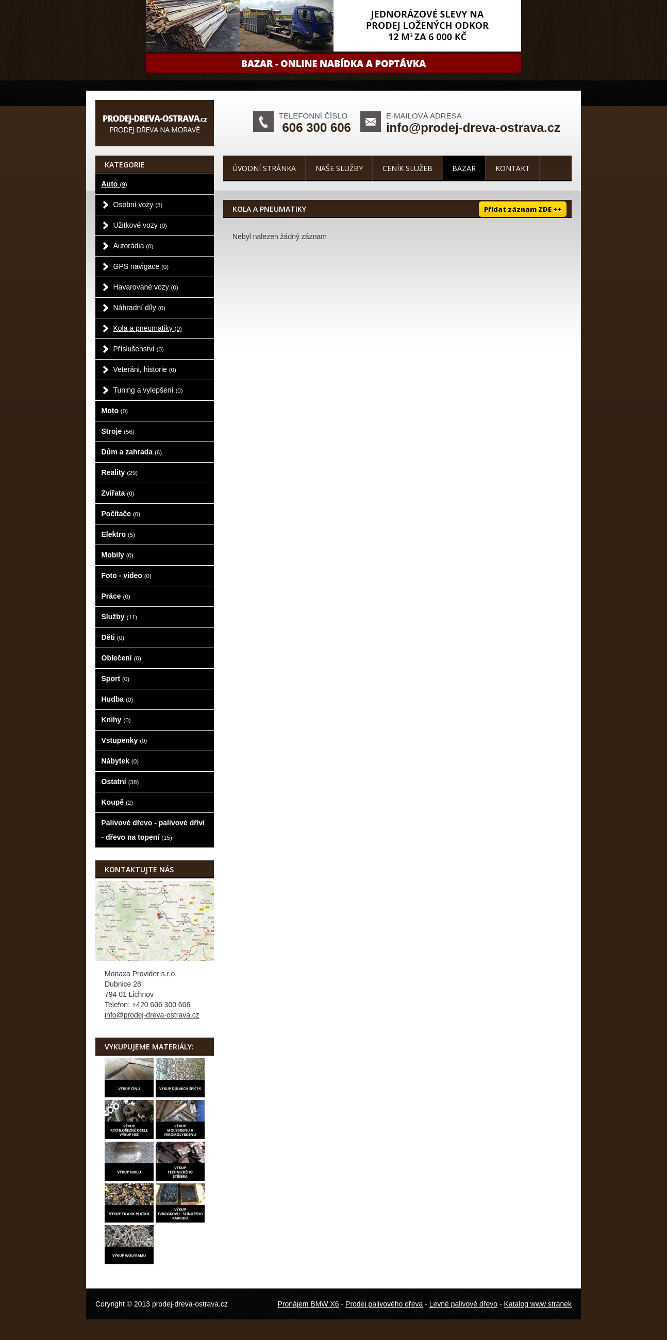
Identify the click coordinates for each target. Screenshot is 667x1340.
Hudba (118, 699)
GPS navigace (141, 266)
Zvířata (118, 493)
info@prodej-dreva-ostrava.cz (473, 127)
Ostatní (120, 781)
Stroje (118, 431)
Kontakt (512, 168)
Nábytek (120, 761)
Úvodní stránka (264, 168)
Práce (116, 596)
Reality (120, 472)
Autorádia (133, 246)
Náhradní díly (139, 307)
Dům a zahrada (132, 452)
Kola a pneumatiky (147, 328)
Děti (113, 637)
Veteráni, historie (144, 369)
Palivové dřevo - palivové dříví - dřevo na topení (153, 830)
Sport (116, 678)
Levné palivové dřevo (463, 1304)
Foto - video (127, 575)
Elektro (119, 534)
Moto (115, 410)
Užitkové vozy (140, 225)
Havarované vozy (145, 287)
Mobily (118, 555)
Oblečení (121, 658)
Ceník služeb (407, 168)
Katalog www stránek (538, 1304)
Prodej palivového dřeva (384, 1304)
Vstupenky (124, 740)
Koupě (118, 802)
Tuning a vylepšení (148, 390)
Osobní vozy (138, 204)
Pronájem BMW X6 (308, 1304)
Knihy (116, 720)
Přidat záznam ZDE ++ (522, 209)
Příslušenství (138, 349)
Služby (120, 617)
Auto (114, 184)
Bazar (464, 168)
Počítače (121, 514)
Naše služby (339, 168)
